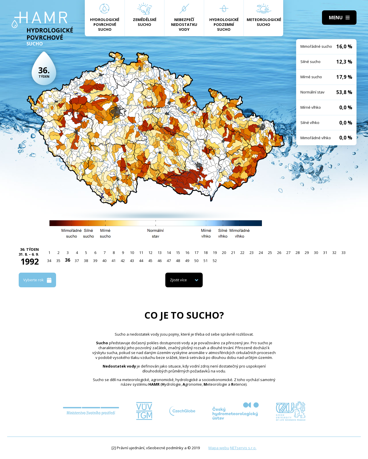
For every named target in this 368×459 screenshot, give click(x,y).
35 (58, 260)
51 (206, 260)
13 (160, 252)
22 (242, 252)
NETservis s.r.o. (243, 447)
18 (206, 252)
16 (187, 252)
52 (215, 260)
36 (67, 260)
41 (114, 260)
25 (270, 252)
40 (104, 260)
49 (187, 260)
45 (150, 260)
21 (233, 252)
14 (169, 252)
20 (224, 252)
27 (288, 252)
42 (123, 260)
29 (307, 252)
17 (196, 252)
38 (86, 260)
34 (49, 260)
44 (141, 260)
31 (325, 252)
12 (150, 252)
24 (261, 252)
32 (334, 252)
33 (344, 252)
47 (169, 260)
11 (141, 252)
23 (252, 252)
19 (215, 252)
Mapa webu (218, 447)
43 (132, 260)
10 (132, 252)
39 (95, 260)
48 (178, 260)
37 (77, 260)
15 (178, 252)
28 (298, 252)
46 (160, 260)
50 (196, 260)
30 (316, 252)
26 (279, 252)
